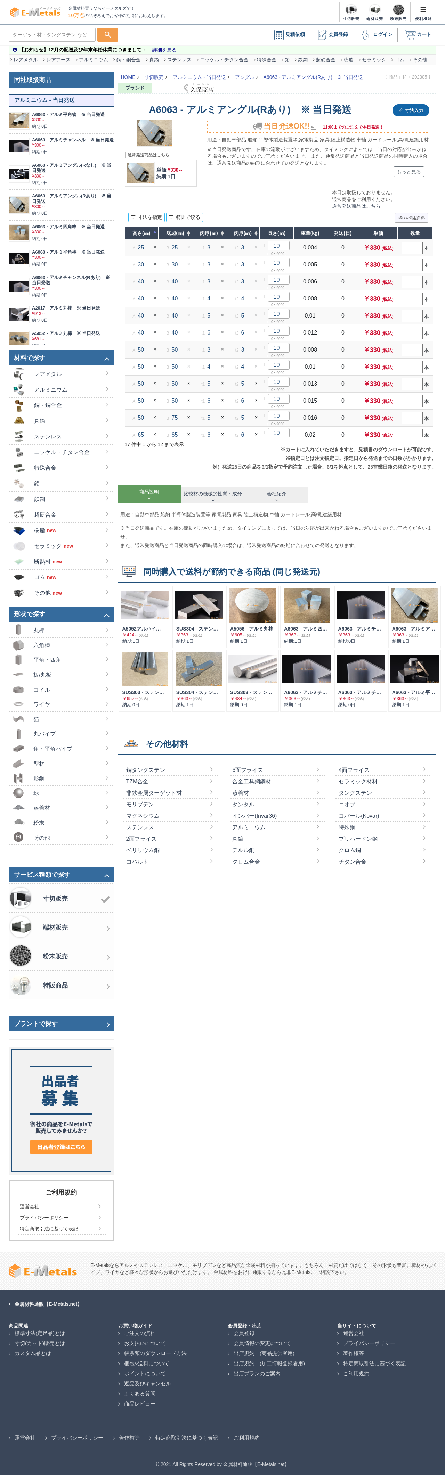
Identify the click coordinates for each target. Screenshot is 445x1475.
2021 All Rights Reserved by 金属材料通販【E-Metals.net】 (225, 1461)
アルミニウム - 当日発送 (199, 73)
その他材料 (167, 740)
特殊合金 (266, 56)
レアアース (58, 56)
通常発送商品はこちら (356, 202)
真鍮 (154, 56)
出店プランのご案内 (257, 1370)
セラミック (374, 56)
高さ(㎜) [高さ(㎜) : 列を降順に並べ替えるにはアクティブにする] (141, 229)
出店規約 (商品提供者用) (264, 1350)
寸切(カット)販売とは (40, 1340)
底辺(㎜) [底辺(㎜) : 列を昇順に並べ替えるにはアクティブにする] (175, 229)
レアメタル (26, 56)
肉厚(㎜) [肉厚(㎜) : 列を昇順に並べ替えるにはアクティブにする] (209, 229)
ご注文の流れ (139, 1330)
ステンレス (179, 56)
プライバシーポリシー (369, 1340)
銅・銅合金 (128, 56)
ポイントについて (145, 1370)
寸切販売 (154, 73)
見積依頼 (288, 31)
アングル (244, 73)
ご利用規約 (356, 1370)
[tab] (149, 490)
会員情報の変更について (262, 1340)
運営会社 (353, 1330)
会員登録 (331, 31)
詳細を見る (164, 46)
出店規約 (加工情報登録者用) (269, 1360)
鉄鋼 (303, 56)
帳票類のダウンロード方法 (155, 1350)
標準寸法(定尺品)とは (40, 1330)
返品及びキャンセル (147, 1380)
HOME (128, 73)
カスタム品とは (33, 1350)
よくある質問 (139, 1390)
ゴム (399, 56)
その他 (420, 56)
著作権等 (353, 1350)
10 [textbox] (277, 242)
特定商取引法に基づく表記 (374, 1360)
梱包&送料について (146, 1360)
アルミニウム (93, 56)
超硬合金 (325, 56)
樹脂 (349, 56)
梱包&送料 (411, 214)
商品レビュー (139, 1400)
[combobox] (279, 242)
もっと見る (409, 168)
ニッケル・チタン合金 (224, 56)
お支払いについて (145, 1340)
